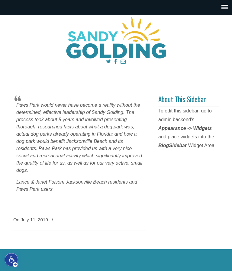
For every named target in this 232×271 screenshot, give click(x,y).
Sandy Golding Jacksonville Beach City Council (116, 38)
